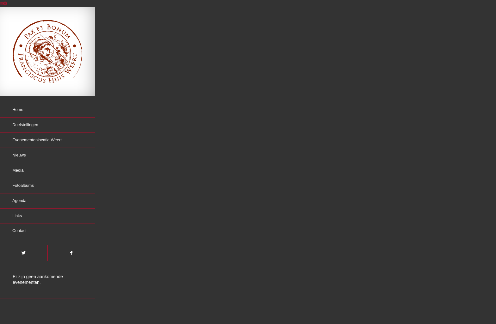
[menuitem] (47, 110)
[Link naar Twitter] (23, 253)
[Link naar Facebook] (71, 253)
